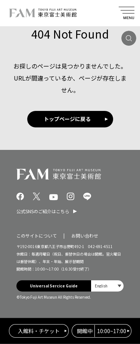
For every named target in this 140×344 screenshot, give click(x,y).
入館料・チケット (39, 331)
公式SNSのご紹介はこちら (42, 211)
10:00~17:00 (101, 331)
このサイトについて (36, 235)
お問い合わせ (84, 235)
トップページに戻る (67, 119)
